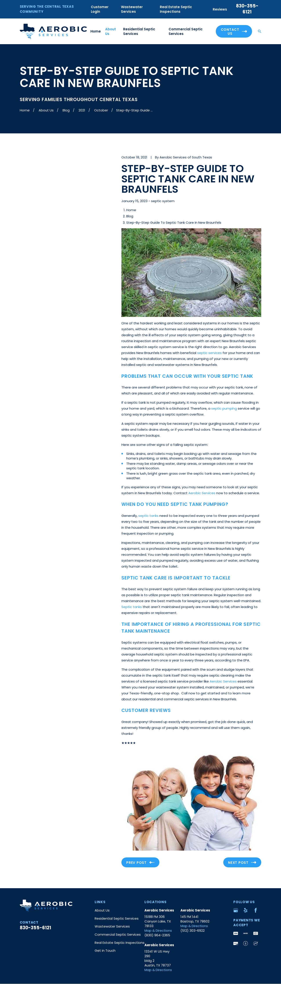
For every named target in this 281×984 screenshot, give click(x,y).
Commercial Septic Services (118, 934)
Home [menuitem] (95, 31)
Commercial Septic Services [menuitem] (186, 31)
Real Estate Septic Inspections (176, 9)
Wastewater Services (132, 9)
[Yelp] (245, 910)
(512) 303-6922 (192, 930)
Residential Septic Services (117, 918)
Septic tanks (131, 607)
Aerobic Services (201, 493)
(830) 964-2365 (157, 935)
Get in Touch (105, 950)
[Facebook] (255, 910)
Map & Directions (158, 930)
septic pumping (224, 408)
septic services (209, 352)
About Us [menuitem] (110, 31)
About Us (102, 910)
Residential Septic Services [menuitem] (139, 31)
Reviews (220, 9)
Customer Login (99, 9)
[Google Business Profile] (235, 910)
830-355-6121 (247, 9)
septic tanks (148, 515)
